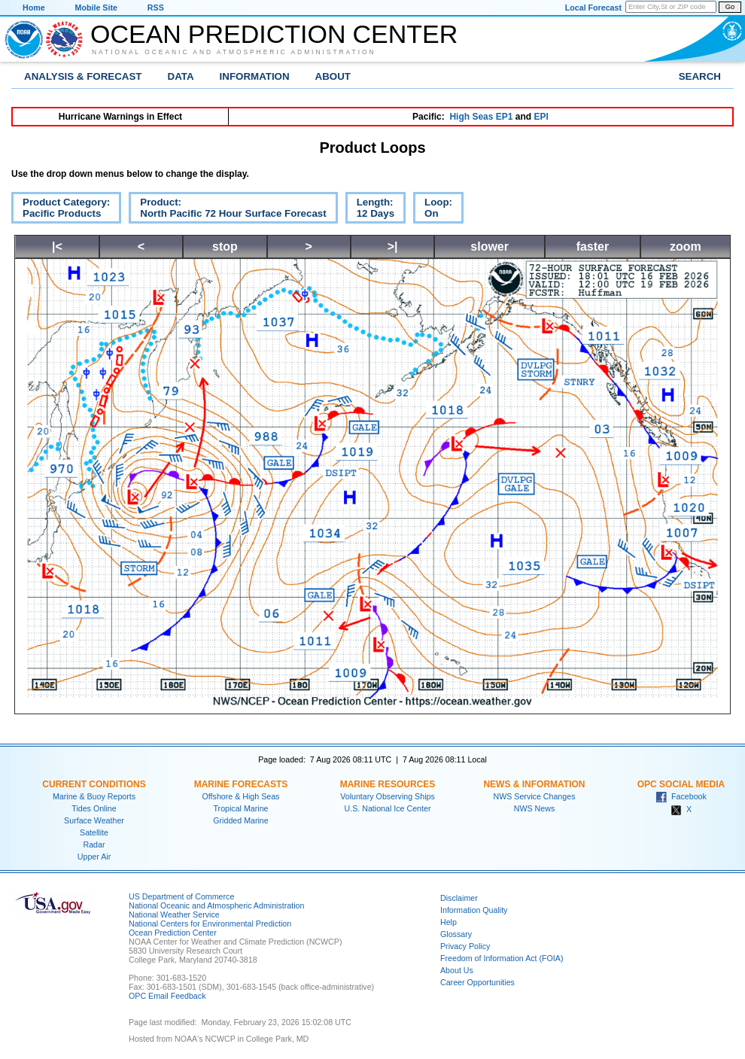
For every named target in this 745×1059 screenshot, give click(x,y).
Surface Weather (94, 820)
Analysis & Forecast (83, 76)
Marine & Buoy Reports (94, 796)
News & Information (534, 784)
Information (255, 76)
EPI (541, 116)
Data (181, 76)
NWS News (534, 808)
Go (729, 7)
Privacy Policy (465, 946)
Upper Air (94, 856)
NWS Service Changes (535, 796)
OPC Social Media (681, 784)
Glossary (456, 934)
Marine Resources (388, 784)
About (333, 76)
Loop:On (432, 210)
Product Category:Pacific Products (60, 210)
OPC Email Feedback (167, 995)
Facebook (681, 796)
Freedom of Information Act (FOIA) (501, 958)
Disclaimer (459, 897)
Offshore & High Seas (241, 796)
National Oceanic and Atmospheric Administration (234, 52)
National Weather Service (174, 914)
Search (700, 76)
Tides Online (93, 808)
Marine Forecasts (241, 784)
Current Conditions (93, 784)
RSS (155, 7)
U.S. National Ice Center (388, 808)
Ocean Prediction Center (274, 34)
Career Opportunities (477, 982)
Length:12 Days (369, 210)
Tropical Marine (240, 808)
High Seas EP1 (480, 116)
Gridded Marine (240, 820)
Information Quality (473, 909)
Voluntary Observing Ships (387, 796)
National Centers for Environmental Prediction (210, 923)
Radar (94, 844)
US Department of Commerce (181, 896)
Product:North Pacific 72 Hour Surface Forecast (227, 210)
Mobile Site (96, 7)
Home (34, 7)
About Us (456, 970)
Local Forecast (593, 7)
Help (448, 922)
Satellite (94, 832)
